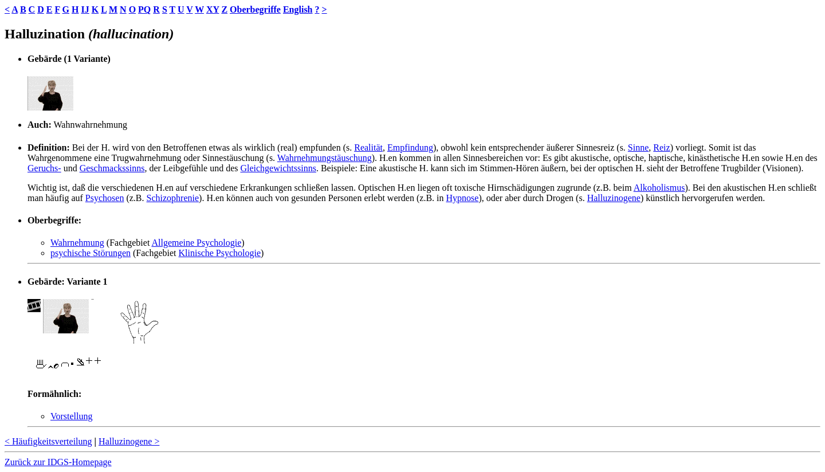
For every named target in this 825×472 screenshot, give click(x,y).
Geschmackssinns (112, 168)
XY (212, 9)
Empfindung (410, 147)
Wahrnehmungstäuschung (324, 158)
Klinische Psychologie (220, 253)
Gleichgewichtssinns (278, 168)
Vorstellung (71, 416)
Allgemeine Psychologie (196, 242)
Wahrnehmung (77, 242)
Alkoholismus (659, 187)
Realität (368, 147)
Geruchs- (44, 168)
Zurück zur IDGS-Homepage (58, 462)
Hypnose (462, 198)
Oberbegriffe (255, 9)
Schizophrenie (173, 198)
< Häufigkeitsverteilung (48, 441)
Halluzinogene (614, 198)
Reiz (661, 147)
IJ (85, 9)
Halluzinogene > (129, 441)
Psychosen (104, 198)
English (298, 9)
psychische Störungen (90, 253)
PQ (144, 9)
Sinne (638, 147)
